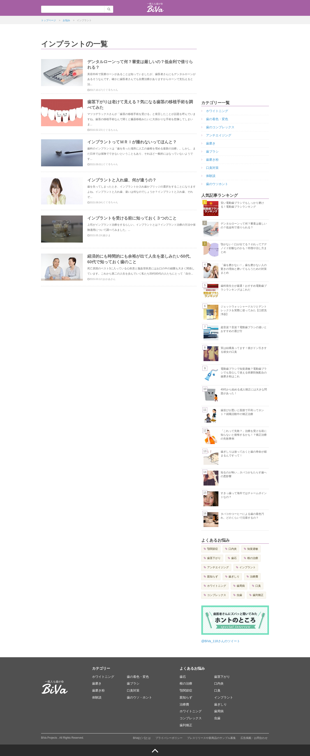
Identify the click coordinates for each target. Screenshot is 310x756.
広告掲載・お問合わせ (254, 738)
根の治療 (252, 558)
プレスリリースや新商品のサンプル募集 (211, 738)
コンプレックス (216, 595)
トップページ (48, 20)
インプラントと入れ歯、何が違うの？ (121, 180)
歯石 (234, 558)
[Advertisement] (235, 67)
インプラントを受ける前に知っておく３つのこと (132, 218)
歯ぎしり (234, 576)
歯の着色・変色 (217, 119)
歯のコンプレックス (220, 127)
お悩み (66, 20)
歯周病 (241, 585)
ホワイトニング (217, 111)
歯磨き (210, 143)
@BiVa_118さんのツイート (220, 641)
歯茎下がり (214, 558)
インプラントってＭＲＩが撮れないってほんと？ (132, 142)
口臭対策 (212, 168)
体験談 (210, 176)
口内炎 (233, 548)
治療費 (254, 576)
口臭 (258, 585)
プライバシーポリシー (169, 738)
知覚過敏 (252, 548)
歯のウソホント (217, 184)
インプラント (247, 567)
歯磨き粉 (212, 159)
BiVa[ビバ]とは (142, 738)
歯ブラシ (212, 151)
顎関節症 (212, 548)
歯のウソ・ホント (139, 697)
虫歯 (239, 595)
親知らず (212, 576)
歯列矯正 (258, 595)
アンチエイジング (218, 135)
